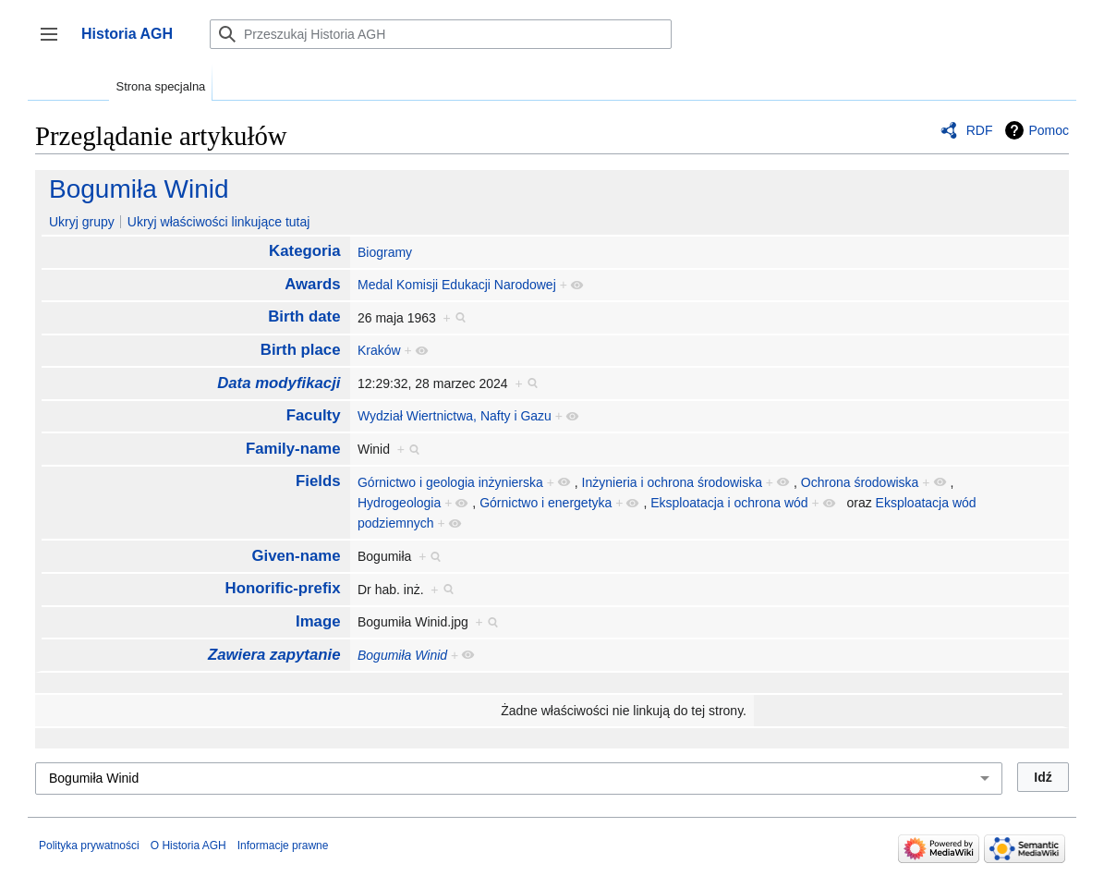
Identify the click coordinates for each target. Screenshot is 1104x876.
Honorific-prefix (283, 588)
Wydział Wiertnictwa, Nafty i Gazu (455, 415)
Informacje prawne (283, 845)
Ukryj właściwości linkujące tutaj (218, 221)
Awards (312, 284)
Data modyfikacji (278, 383)
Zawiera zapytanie (274, 654)
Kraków (379, 350)
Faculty (313, 415)
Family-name (293, 448)
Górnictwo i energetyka (545, 502)
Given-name (295, 556)
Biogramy (385, 252)
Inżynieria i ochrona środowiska (672, 482)
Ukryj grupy (82, 221)
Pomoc (1048, 130)
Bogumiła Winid (139, 189)
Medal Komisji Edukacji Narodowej (457, 284)
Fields (318, 481)
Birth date (304, 316)
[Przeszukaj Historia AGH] (441, 34)
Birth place (301, 350)
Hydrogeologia (399, 502)
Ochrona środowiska (860, 482)
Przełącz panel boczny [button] (55, 43)
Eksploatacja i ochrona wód (728, 502)
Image (318, 621)
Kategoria (304, 251)
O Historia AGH (188, 845)
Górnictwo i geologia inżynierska (450, 482)
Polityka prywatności (89, 845)
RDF (979, 130)
